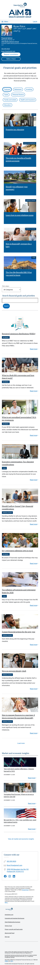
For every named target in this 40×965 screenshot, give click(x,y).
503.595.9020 (5, 49)
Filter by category (5, 286)
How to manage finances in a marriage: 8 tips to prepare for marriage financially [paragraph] (18, 716)
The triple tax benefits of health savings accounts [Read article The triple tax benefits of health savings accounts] (18, 159)
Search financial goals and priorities (18, 296)
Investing (29, 89)
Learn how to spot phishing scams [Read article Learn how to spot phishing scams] (19, 215)
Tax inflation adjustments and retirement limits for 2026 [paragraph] (19, 591)
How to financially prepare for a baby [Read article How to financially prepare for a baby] (19, 245)
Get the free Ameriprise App (21, 946)
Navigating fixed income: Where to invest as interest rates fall (19, 796)
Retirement (18, 89)
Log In (35, 21)
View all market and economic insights (21, 839)
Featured (7, 89)
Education (7, 105)
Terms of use (8, 925)
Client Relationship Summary (12, 922)
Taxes (6, 95)
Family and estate (10, 100)
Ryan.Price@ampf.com (8, 51)
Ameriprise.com (9, 914)
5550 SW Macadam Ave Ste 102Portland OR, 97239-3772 (18, 870)
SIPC (12, 961)
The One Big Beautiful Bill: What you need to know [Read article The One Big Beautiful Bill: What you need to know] (19, 274)
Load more (21, 743)
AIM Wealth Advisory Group (10, 42)
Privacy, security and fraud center (14, 929)
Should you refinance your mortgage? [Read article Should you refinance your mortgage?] (17, 188)
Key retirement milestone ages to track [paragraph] (17, 551)
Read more (33, 349)
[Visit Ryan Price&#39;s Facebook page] (5, 876)
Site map (7, 936)
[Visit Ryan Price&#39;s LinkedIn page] (14, 876)
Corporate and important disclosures (14, 918)
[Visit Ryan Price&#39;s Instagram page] (9, 876)
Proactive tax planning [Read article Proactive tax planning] (15, 130)
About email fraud (9, 933)
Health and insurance (27, 100)
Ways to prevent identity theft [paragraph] (14, 671)
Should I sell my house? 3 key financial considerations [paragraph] (17, 507)
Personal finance (18, 95)
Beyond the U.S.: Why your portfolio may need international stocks (20, 821)
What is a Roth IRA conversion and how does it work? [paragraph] (18, 377)
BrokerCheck (25, 890)
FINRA (6, 961)
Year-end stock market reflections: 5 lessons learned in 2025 (19, 770)
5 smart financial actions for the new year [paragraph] (18, 632)
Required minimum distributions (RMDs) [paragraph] (18, 334)
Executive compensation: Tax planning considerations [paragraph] (18, 463)
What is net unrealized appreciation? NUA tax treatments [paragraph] (19, 418)
